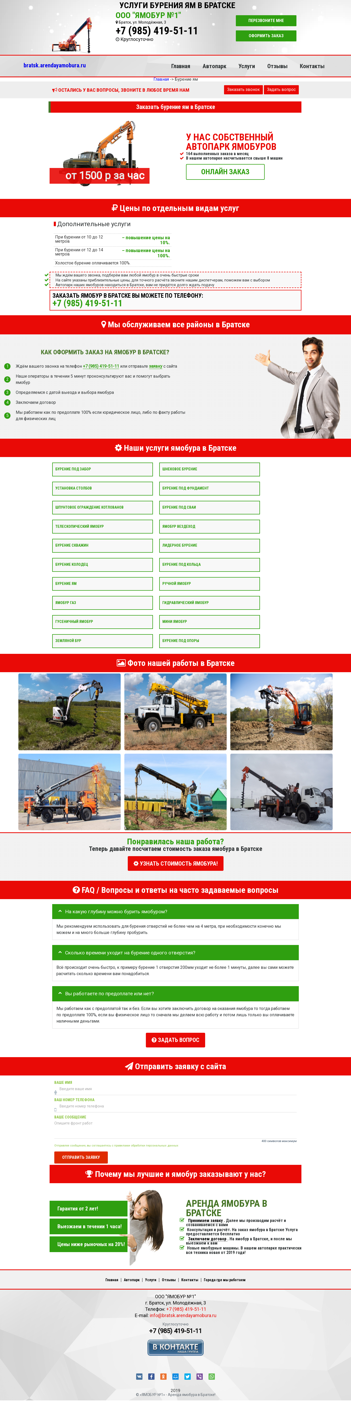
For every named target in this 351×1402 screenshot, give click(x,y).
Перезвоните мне (266, 20)
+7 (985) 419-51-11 (157, 31)
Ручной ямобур (176, 583)
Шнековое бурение (179, 469)
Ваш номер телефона (74, 1097)
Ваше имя (63, 1080)
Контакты (312, 66)
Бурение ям (66, 583)
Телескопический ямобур (79, 526)
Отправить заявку (81, 1154)
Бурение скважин (71, 545)
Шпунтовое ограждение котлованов (89, 507)
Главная (180, 66)
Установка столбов (73, 488)
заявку (155, 366)
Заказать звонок (243, 89)
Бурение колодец (71, 564)
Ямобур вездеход (178, 526)
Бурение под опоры (180, 641)
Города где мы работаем (225, 1277)
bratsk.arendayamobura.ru (55, 65)
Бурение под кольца (181, 564)
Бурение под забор (73, 469)
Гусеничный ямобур (74, 622)
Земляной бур (68, 641)
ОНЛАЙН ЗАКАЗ (225, 171)
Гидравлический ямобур (185, 602)
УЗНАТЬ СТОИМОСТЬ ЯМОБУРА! (176, 863)
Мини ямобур (174, 622)
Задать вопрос (281, 89)
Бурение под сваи (179, 507)
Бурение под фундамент (185, 488)
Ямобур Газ (65, 602)
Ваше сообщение (70, 1114)
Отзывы (277, 66)
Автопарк (214, 66)
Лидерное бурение (179, 545)
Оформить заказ (266, 35)
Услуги (246, 66)
